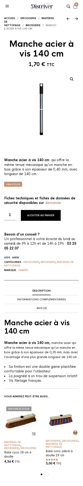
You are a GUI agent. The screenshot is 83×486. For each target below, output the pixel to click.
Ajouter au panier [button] (75, 432)
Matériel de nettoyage (12, 444)
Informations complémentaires (41, 299)
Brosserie (33, 25)
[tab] (41, 291)
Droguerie (28, 18)
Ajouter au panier (40, 215)
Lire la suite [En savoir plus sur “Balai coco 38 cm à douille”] (33, 433)
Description (41, 290)
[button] (7, 6)
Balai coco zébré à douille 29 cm (59, 453)
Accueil (9, 18)
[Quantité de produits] (10, 215)
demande (53, 203)
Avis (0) (41, 308)
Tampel (23, 270)
